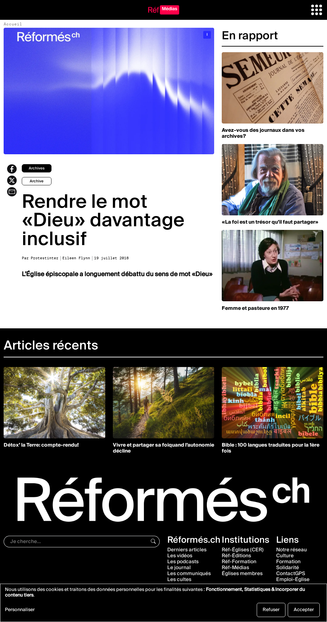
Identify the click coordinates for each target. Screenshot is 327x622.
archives (37, 168)
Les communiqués (189, 573)
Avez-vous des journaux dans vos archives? (263, 133)
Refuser (271, 610)
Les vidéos (179, 555)
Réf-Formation (239, 561)
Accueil (13, 24)
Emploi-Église (293, 579)
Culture (285, 555)
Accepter (304, 610)
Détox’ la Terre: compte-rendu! (41, 445)
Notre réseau (291, 549)
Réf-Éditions (236, 555)
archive (37, 181)
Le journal (179, 567)
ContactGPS (290, 573)
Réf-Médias (235, 567)
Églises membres (242, 573)
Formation (288, 561)
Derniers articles (187, 549)
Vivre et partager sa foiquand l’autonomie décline (163, 448)
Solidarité (287, 567)
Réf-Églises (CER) (243, 549)
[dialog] (163, 603)
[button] (317, 9)
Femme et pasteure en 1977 (255, 308)
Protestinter (44, 258)
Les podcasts (183, 561)
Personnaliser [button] (20, 610)
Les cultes (179, 579)
